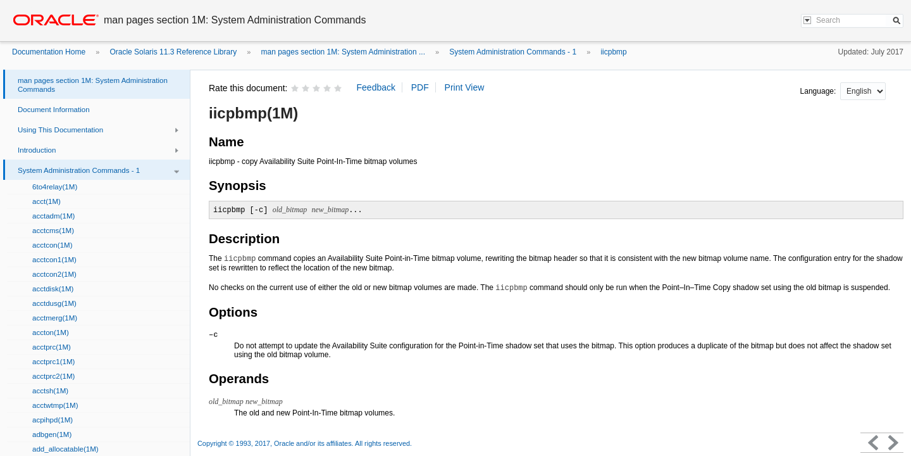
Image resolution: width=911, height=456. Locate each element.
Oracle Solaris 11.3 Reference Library (173, 52)
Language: (819, 91)
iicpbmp (613, 52)
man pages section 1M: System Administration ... (343, 52)
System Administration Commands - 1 (512, 52)
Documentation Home (48, 52)
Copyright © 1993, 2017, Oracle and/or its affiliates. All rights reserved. (304, 443)
